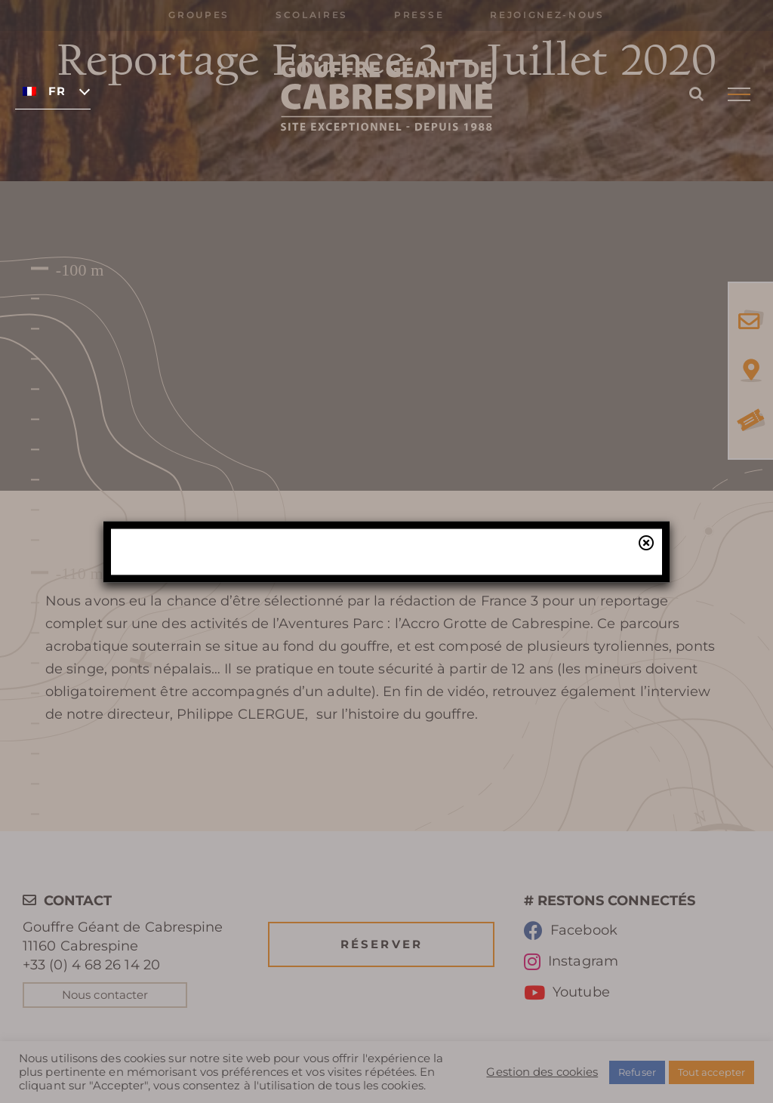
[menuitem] (53, 90)
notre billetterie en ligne (484, 672)
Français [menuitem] (56, 91)
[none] (53, 90)
